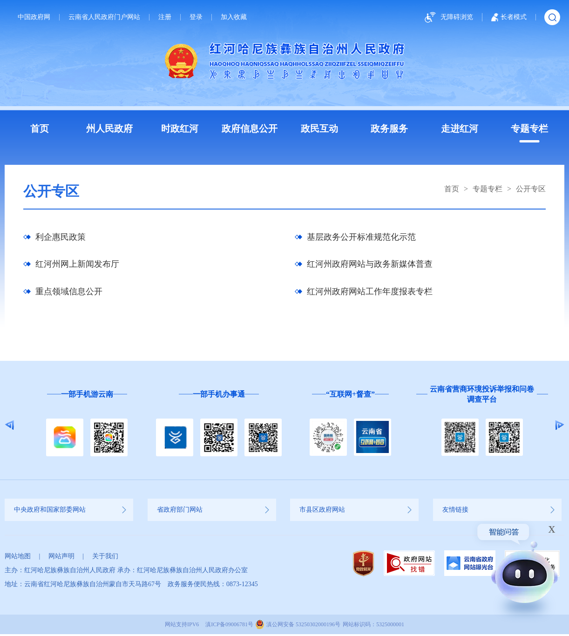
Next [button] (559, 427)
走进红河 (459, 128)
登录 (196, 17)
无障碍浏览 (447, 17)
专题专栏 (529, 128)
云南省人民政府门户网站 (104, 17)
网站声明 (61, 558)
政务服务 (389, 128)
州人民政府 (109, 128)
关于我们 (105, 558)
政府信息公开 (250, 128)
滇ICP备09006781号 (229, 626)
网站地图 (18, 558)
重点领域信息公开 (68, 293)
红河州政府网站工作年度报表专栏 (370, 293)
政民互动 (319, 128)
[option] (87, 427)
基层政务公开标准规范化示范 (361, 237)
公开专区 (531, 189)
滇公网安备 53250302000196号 (303, 626)
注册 (164, 17)
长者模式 (509, 17)
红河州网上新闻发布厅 (77, 265)
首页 (39, 128)
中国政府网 (34, 17)
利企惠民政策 (60, 237)
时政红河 (179, 128)
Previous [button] (9, 427)
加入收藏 (234, 17)
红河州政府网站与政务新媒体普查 (370, 265)
